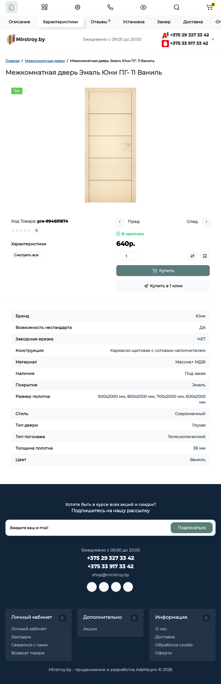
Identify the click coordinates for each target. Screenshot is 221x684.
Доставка (193, 21)
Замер (164, 21)
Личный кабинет (29, 628)
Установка (133, 21)
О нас (161, 628)
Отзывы (100, 21)
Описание (19, 21)
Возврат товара (27, 653)
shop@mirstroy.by (110, 574)
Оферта (163, 653)
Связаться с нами (29, 645)
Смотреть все (26, 255)
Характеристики (60, 21)
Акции (90, 628)
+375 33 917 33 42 (185, 43)
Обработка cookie (174, 645)
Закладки (21, 636)
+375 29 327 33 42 (185, 35)
